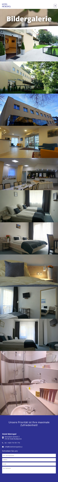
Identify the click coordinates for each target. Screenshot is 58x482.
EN (36, 2)
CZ (31, 2)
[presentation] (29, 478)
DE (34, 2)
